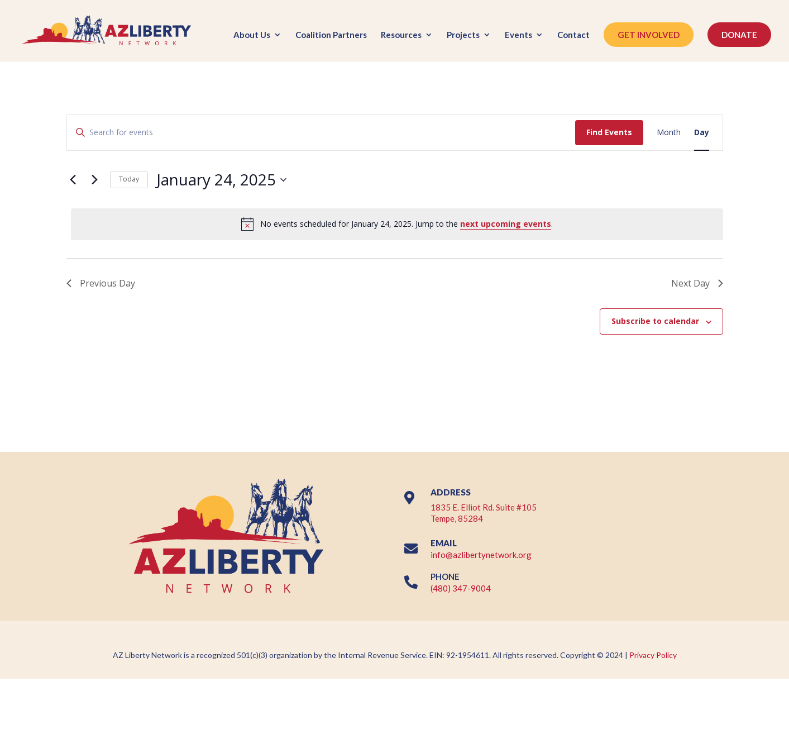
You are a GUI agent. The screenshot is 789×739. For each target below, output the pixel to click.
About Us (251, 35)
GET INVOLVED (649, 35)
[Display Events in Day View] (701, 132)
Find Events (609, 132)
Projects (463, 35)
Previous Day (100, 283)
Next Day (697, 283)
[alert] (397, 224)
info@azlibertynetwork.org (481, 555)
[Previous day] (73, 180)
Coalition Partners (331, 35)
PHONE (445, 576)
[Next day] (95, 180)
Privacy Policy (653, 655)
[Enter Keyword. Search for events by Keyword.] (321, 132)
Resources (401, 35)
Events (518, 35)
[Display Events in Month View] (669, 132)
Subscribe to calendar (655, 321)
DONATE (739, 35)
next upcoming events (505, 223)
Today (129, 179)
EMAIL (444, 543)
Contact (573, 35)
